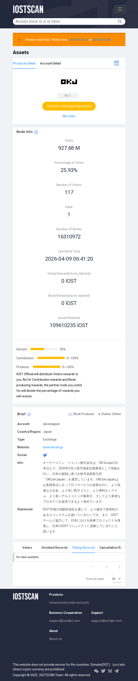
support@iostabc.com (64, 620)
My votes (69, 116)
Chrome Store (78, 39)
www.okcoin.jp (53, 447)
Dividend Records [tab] (55, 547)
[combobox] (117, 578)
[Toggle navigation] (119, 9)
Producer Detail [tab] (24, 63)
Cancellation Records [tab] (115, 547)
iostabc (118, 665)
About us (55, 639)
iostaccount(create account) (69, 602)
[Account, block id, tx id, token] (66, 21)
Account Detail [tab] (50, 63)
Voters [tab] (27, 547)
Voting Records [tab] (83, 547)
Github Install (102, 39)
